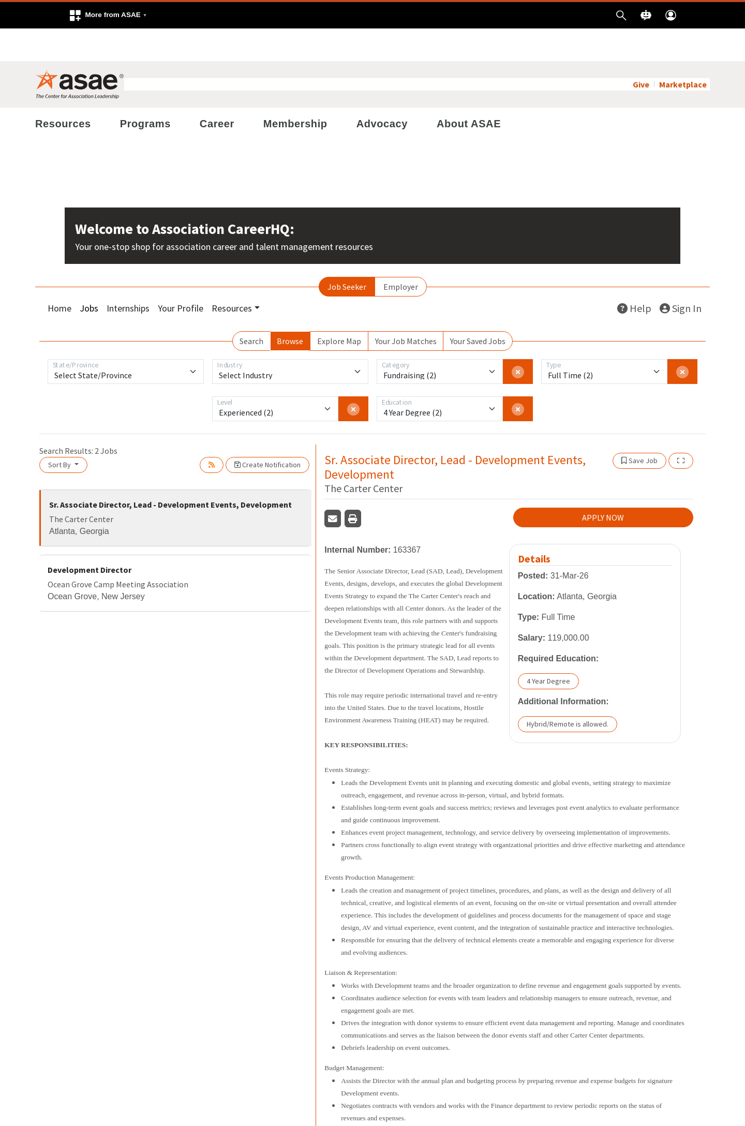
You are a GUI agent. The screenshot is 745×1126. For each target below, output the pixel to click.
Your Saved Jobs (477, 308)
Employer (400, 254)
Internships (128, 276)
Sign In (681, 275)
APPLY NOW (603, 485)
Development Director (89, 537)
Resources (63, 91)
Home (59, 276)
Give (641, 52)
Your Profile (180, 276)
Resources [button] (232, 276)
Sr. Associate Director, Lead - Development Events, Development (170, 472)
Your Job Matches (406, 308)
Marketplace (683, 52)
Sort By (60, 432)
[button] (107, 15)
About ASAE (469, 91)
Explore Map (339, 308)
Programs (145, 91)
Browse (290, 308)
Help (634, 275)
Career (217, 91)
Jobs (89, 276)
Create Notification (267, 432)
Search (251, 308)
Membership (295, 91)
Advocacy (382, 91)
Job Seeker (346, 254)
